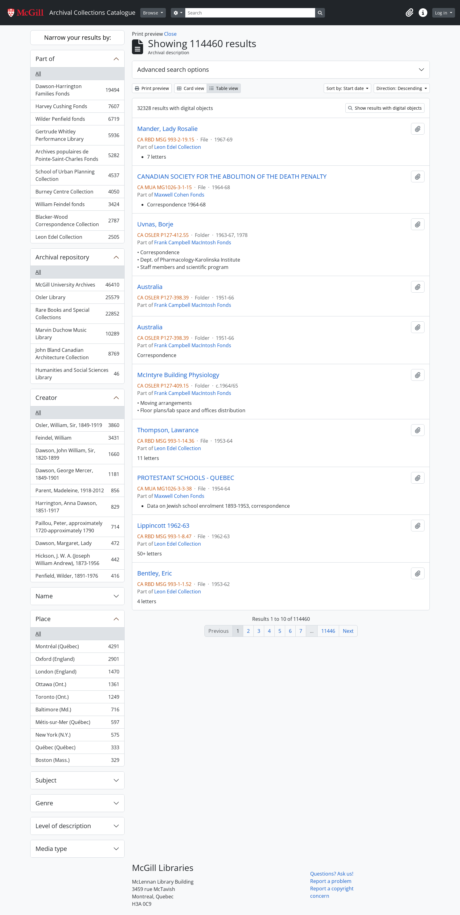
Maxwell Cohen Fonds (179, 194)
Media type (51, 848)
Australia (149, 287)
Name (44, 596)
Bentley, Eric (154, 573)
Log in (442, 13)
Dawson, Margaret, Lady (77, 544)
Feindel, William (77, 439)
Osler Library (77, 299)
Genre (44, 803)
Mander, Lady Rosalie (167, 128)
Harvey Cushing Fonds (77, 108)
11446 (328, 631)
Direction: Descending (399, 88)
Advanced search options (173, 69)
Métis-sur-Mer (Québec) (77, 723)
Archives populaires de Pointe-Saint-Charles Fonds (77, 155)
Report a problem (330, 881)
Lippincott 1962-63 (163, 525)
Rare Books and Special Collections (77, 314)
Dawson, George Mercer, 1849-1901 (77, 474)
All (38, 73)
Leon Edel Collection (77, 238)
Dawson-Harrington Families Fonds (77, 90)
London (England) (77, 673)
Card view (190, 88)
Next (348, 631)
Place (43, 619)
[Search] (250, 13)
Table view (223, 88)
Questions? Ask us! (331, 873)
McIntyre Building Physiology (178, 375)
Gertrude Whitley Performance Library (77, 135)
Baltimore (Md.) (77, 711)
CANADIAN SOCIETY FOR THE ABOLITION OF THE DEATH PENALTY (232, 176)
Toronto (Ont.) (77, 698)
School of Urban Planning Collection (77, 175)
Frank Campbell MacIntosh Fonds (192, 242)
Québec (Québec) (77, 749)
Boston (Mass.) (77, 761)
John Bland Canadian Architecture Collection (77, 354)
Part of (45, 59)
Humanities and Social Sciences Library (77, 374)
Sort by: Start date (346, 88)
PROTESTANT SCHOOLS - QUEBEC (185, 478)
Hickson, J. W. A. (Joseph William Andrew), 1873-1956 (77, 559)
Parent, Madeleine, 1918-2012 (77, 492)
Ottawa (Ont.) (77, 686)
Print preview (152, 88)
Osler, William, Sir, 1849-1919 (77, 426)
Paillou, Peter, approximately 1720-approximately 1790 (77, 527)
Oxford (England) (77, 660)
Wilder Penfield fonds (77, 120)
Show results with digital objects (385, 108)
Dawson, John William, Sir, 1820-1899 (77, 454)
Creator (46, 397)
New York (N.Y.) (77, 736)
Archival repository (62, 257)
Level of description (63, 826)
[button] (409, 12)
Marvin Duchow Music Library (77, 334)
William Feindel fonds (77, 206)
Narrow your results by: (77, 37)
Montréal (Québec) (77, 648)
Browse (151, 13)
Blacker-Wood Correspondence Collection (77, 221)
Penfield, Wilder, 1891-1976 (77, 577)
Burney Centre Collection (77, 193)
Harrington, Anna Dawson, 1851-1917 (77, 507)
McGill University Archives (77, 286)
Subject (45, 780)
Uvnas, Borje (155, 224)
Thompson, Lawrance (168, 430)
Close (170, 33)
